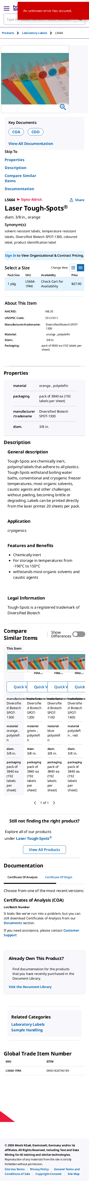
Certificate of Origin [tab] (58, 877)
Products (8, 33)
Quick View (23, 686)
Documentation (19, 188)
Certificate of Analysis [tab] (23, 877)
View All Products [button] (44, 849)
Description (15, 167)
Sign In (10, 255)
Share (77, 200)
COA (16, 131)
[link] (15, 1169)
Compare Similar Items (20, 178)
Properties (14, 159)
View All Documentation (30, 143)
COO (35, 131)
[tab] (12, 32)
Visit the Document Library (30, 987)
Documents (13, 923)
